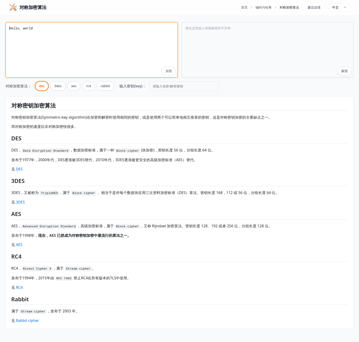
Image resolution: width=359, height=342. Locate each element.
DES (19, 169)
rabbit (105, 86)
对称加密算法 (289, 7)
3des (58, 86)
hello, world (92, 50)
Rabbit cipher (27, 320)
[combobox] (339, 7)
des (42, 86)
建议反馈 (314, 7)
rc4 (88, 86)
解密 (344, 71)
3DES (20, 202)
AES (19, 244)
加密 (168, 71)
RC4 (19, 287)
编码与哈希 (264, 7)
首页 (244, 7)
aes (74, 86)
